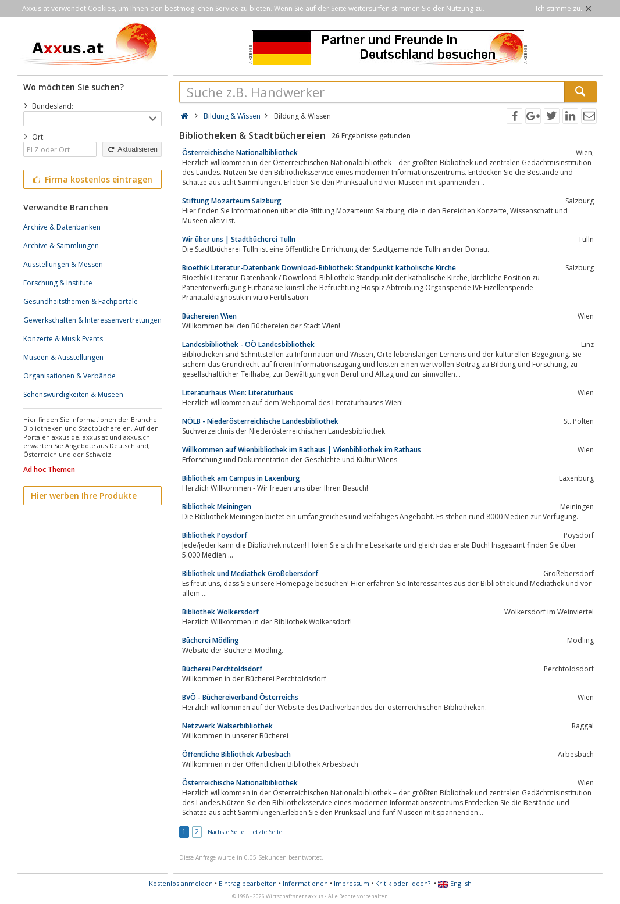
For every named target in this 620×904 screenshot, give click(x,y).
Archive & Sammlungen (61, 246)
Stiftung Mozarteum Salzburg (232, 201)
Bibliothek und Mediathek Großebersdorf (250, 573)
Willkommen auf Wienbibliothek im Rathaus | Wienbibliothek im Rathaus (301, 450)
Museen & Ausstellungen (63, 357)
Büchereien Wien (209, 316)
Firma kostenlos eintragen (91, 179)
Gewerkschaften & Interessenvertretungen (92, 320)
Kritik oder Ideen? (402, 883)
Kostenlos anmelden (181, 883)
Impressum (351, 883)
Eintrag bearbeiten (248, 883)
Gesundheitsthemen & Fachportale (80, 301)
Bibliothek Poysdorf (214, 535)
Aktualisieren (132, 149)
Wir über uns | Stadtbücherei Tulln (238, 239)
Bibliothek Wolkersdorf (220, 612)
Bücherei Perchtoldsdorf (222, 669)
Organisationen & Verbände (69, 376)
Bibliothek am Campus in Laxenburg (241, 478)
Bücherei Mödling (210, 640)
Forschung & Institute (57, 283)
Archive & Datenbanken (62, 227)
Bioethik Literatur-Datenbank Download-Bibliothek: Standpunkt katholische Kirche (319, 268)
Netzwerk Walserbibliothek (227, 726)
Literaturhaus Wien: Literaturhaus (237, 393)
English (455, 883)
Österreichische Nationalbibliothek (240, 153)
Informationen (305, 883)
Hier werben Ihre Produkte (84, 495)
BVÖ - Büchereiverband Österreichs (240, 697)
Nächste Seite (226, 832)
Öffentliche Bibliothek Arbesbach (236, 754)
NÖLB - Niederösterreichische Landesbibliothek (260, 421)
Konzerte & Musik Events (63, 339)
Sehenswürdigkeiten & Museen (73, 394)
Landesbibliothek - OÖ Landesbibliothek (248, 344)
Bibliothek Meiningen (216, 507)
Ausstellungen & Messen (63, 264)
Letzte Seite (266, 832)
